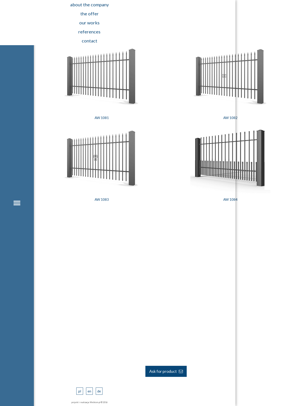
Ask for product (166, 371)
